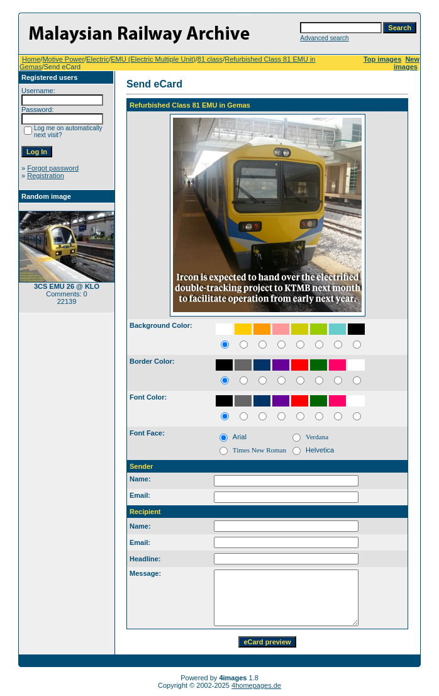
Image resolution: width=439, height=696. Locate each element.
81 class (210, 59)
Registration (45, 175)
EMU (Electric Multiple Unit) (153, 59)
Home (31, 59)
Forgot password (53, 168)
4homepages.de (256, 685)
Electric (97, 59)
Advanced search (324, 38)
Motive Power (63, 59)
